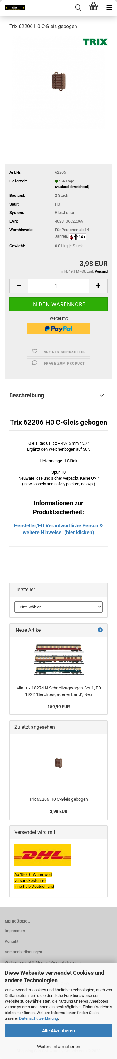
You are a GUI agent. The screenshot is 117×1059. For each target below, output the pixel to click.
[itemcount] (58, 286)
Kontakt (11, 941)
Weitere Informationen (58, 1046)
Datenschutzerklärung (38, 1018)
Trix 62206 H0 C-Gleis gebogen (58, 799)
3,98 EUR (58, 811)
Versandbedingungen (23, 952)
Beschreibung (26, 395)
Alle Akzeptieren (58, 1030)
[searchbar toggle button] (78, 8)
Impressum (15, 930)
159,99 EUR (58, 706)
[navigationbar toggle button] (109, 8)
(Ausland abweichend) (72, 187)
